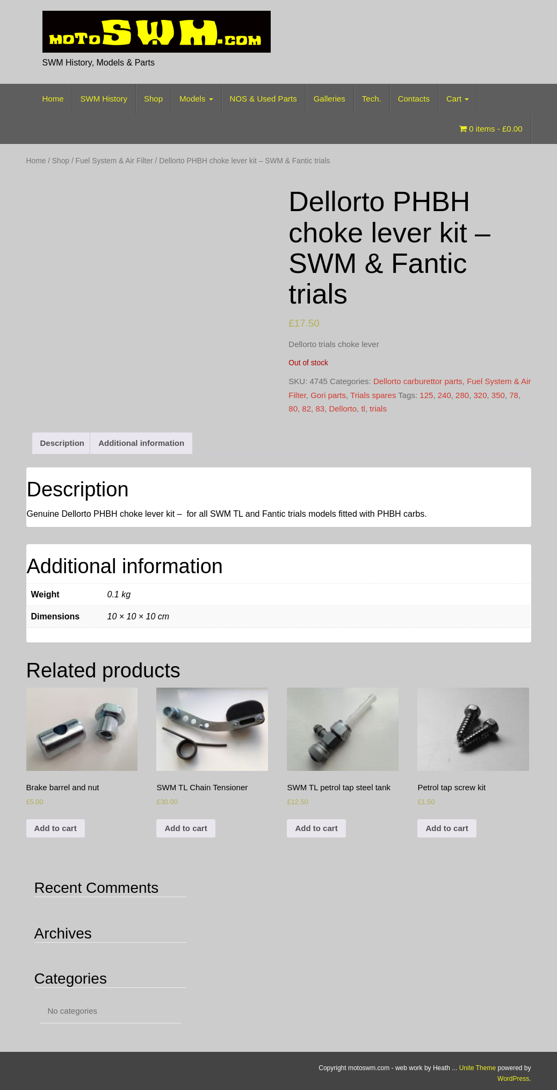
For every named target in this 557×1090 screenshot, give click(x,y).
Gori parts (328, 395)
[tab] (62, 443)
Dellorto (343, 408)
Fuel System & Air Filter (114, 161)
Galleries (329, 98)
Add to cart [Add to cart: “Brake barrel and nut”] (55, 828)
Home (53, 98)
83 (319, 408)
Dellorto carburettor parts (417, 381)
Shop (153, 98)
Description (62, 442)
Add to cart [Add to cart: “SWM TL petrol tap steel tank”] (316, 828)
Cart (457, 98)
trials (378, 408)
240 (444, 395)
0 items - (490, 128)
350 (498, 395)
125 (426, 395)
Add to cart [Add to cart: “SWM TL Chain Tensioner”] (185, 828)
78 (513, 395)
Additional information (141, 442)
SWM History (104, 98)
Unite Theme (477, 1068)
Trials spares (373, 395)
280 (462, 395)
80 (293, 408)
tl (363, 408)
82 (306, 408)
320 (480, 395)
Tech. (371, 98)
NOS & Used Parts (263, 98)
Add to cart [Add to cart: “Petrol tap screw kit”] (446, 828)
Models (196, 98)
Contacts (414, 98)
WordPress (513, 1078)
